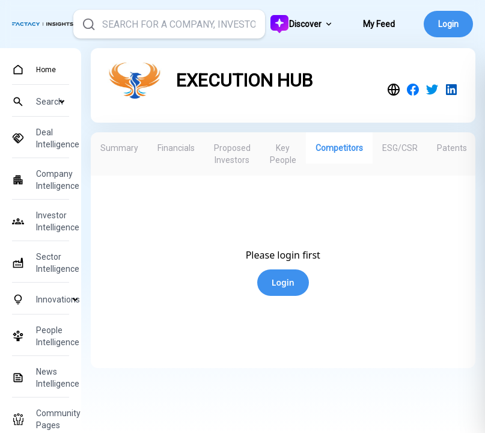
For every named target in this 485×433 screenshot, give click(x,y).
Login (448, 24)
